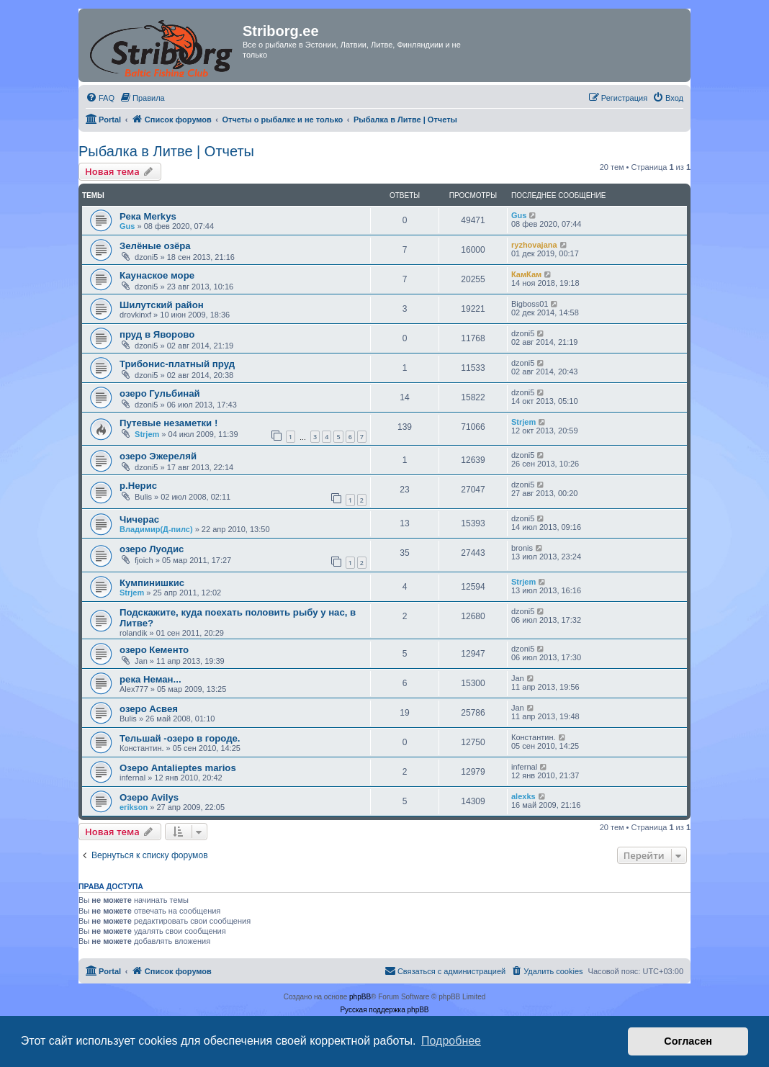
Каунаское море (157, 275)
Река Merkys (148, 216)
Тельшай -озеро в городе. (180, 738)
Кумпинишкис (152, 582)
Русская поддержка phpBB (384, 1010)
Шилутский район (162, 305)
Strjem (147, 434)
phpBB (360, 997)
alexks (523, 796)
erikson (134, 807)
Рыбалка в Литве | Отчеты (166, 151)
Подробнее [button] (451, 1041)
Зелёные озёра (155, 245)
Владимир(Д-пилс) (156, 529)
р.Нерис (138, 485)
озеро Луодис (152, 549)
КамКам (526, 274)
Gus (127, 226)
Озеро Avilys (149, 797)
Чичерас (139, 519)
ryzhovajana (534, 244)
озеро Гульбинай (160, 393)
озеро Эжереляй (158, 456)
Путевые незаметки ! (168, 423)
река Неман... (150, 679)
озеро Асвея (149, 708)
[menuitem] (100, 98)
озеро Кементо (154, 649)
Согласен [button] (688, 1041)
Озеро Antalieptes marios (178, 767)
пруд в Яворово (157, 334)
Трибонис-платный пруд (177, 364)
